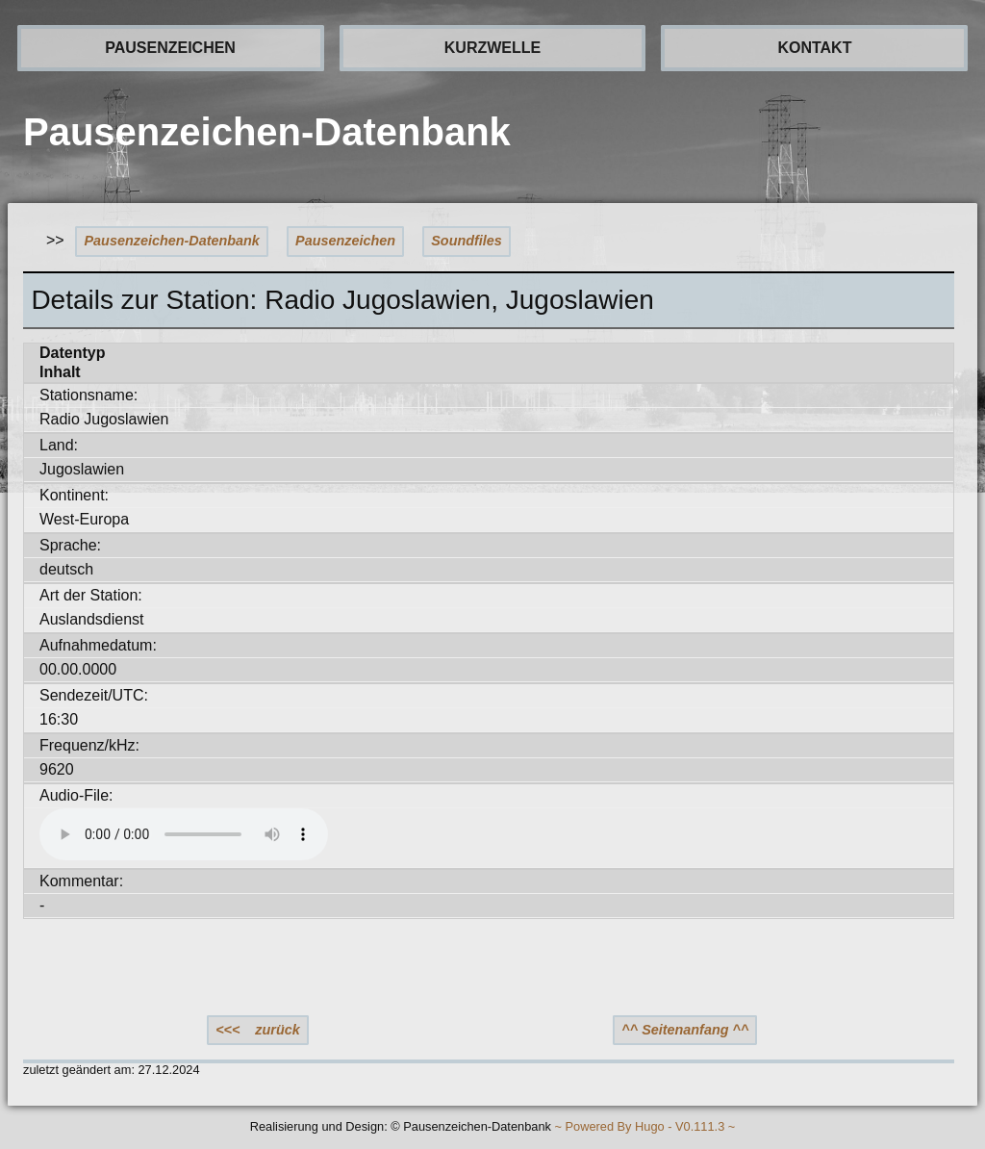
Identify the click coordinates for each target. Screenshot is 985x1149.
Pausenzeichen (345, 240)
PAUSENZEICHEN (170, 47)
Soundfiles (466, 240)
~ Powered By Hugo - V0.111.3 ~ (644, 1127)
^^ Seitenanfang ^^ (684, 1029)
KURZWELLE (492, 47)
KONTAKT (814, 47)
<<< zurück (257, 1029)
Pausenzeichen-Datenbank (172, 240)
